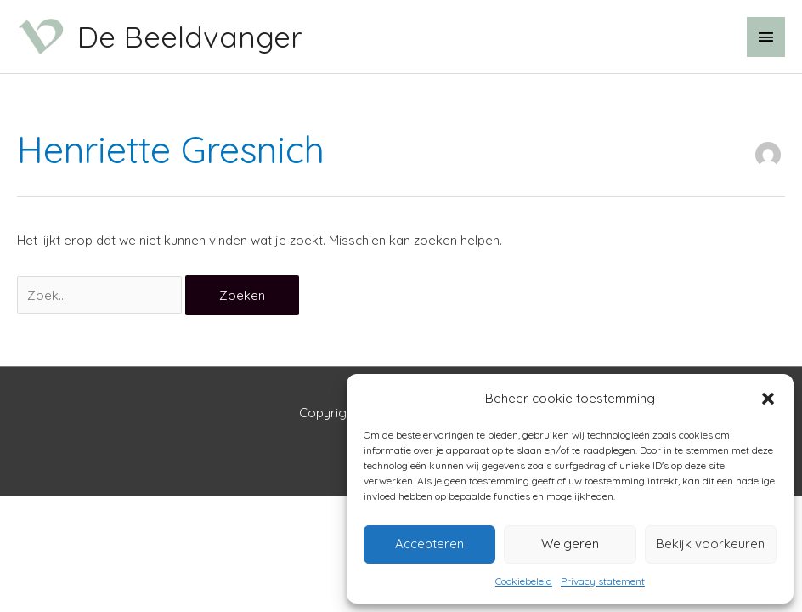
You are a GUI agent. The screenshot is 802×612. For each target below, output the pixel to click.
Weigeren (570, 544)
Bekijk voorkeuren (710, 544)
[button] (768, 398)
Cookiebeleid (523, 581)
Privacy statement (603, 581)
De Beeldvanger (189, 36)
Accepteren (429, 544)
